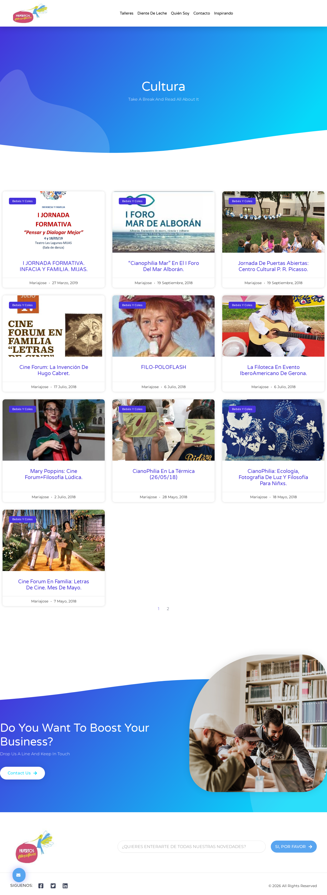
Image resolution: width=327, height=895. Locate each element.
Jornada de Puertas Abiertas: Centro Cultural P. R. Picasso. (273, 266)
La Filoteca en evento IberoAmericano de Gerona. (273, 370)
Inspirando (223, 13)
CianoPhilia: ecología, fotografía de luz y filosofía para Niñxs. (273, 477)
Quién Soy (180, 13)
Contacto (201, 13)
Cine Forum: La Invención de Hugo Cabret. (53, 370)
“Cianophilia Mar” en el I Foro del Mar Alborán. (163, 266)
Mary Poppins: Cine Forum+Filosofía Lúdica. (54, 474)
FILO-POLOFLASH (163, 367)
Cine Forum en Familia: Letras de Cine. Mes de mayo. (53, 585)
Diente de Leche (152, 13)
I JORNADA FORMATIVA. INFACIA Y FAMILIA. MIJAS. (54, 266)
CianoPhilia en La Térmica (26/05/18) (164, 474)
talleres (126, 13)
